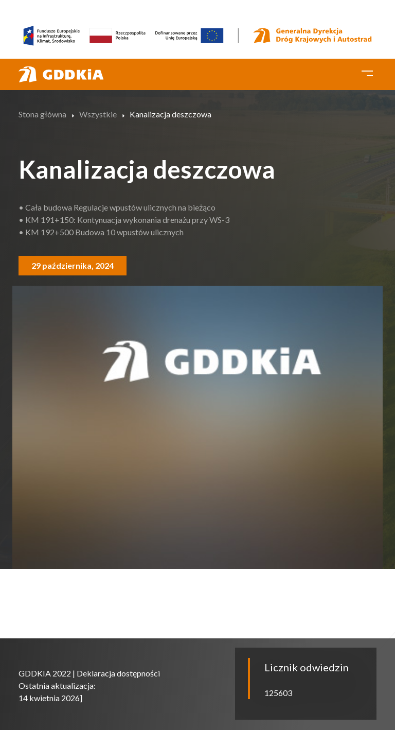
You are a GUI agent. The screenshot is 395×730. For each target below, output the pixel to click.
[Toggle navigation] (367, 72)
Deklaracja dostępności (118, 673)
